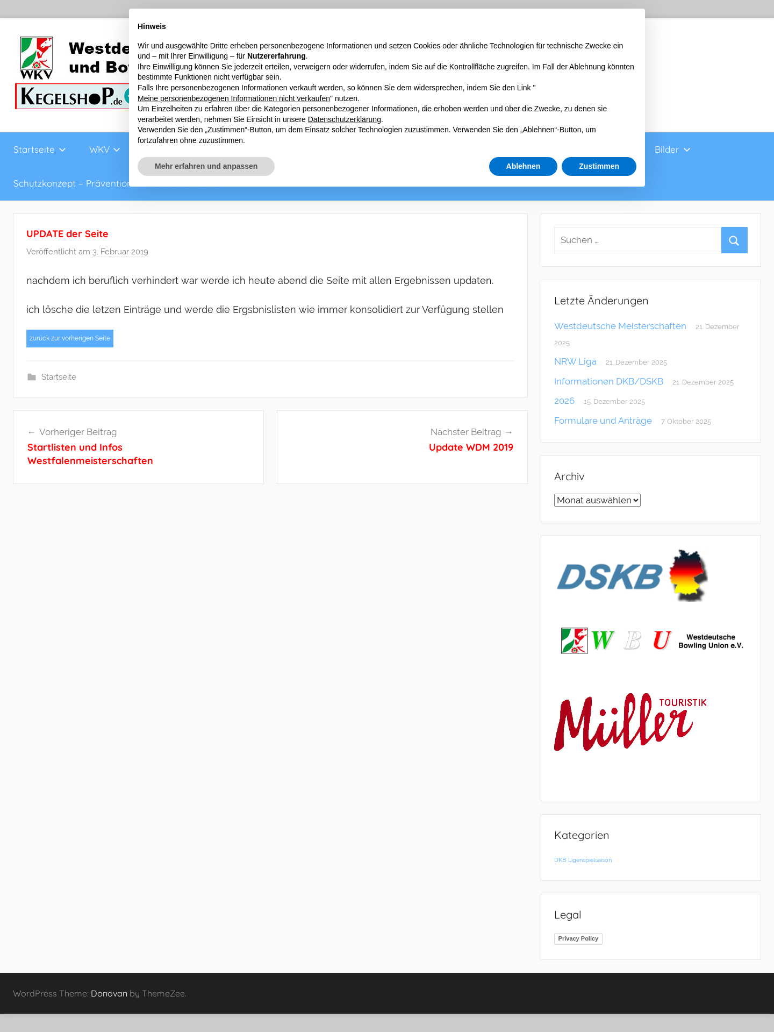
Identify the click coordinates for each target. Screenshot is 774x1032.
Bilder (673, 149)
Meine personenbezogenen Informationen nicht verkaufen (234, 98)
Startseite (39, 149)
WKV (105, 149)
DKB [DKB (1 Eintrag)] (560, 860)
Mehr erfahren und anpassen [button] (206, 166)
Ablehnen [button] (523, 166)
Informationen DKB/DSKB (608, 381)
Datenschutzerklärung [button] (344, 119)
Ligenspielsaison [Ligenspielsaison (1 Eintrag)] (590, 860)
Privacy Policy (578, 938)
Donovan (109, 993)
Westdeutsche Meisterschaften (620, 326)
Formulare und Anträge (603, 420)
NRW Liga (575, 361)
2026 (564, 400)
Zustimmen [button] (599, 166)
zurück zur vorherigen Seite (70, 338)
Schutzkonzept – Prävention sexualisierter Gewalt (118, 183)
